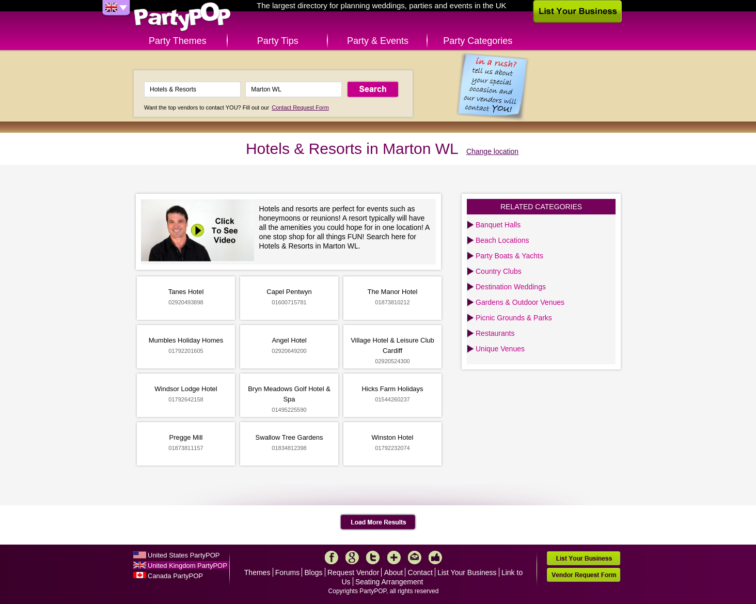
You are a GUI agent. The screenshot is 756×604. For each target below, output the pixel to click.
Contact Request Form (300, 107)
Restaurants (495, 333)
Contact (420, 572)
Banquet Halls (498, 225)
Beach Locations (502, 240)
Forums (287, 572)
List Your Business (466, 572)
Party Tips (277, 41)
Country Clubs (499, 271)
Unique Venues (500, 349)
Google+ (352, 557)
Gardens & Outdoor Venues (520, 302)
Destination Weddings (511, 287)
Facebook (331, 557)
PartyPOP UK (182, 17)
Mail (414, 557)
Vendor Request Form (583, 574)
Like (435, 557)
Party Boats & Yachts (509, 256)
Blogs (314, 572)
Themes (257, 572)
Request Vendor (353, 572)
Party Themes (178, 41)
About (393, 572)
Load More (378, 522)
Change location (492, 151)
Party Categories (477, 41)
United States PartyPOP (183, 555)
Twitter (373, 557)
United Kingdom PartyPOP (187, 565)
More (394, 557)
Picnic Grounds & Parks (514, 318)
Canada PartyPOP (175, 576)
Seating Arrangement (389, 582)
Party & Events (377, 41)
